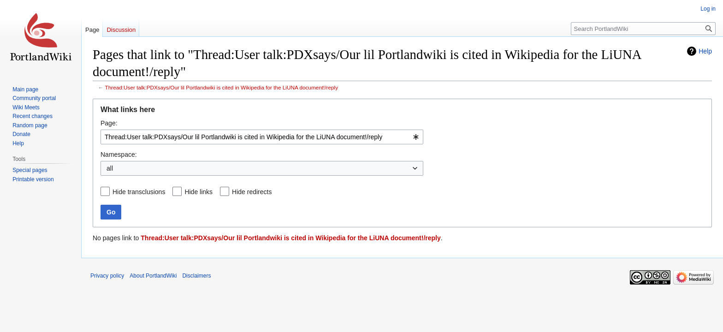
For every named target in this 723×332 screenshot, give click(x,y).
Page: (109, 123)
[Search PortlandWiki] (643, 28)
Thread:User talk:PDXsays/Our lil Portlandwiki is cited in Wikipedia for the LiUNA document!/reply (221, 87)
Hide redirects (252, 192)
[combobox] (262, 137)
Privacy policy (107, 276)
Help (705, 51)
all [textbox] (110, 168)
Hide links (198, 192)
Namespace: (119, 154)
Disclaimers (196, 276)
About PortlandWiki (153, 276)
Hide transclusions (139, 192)
